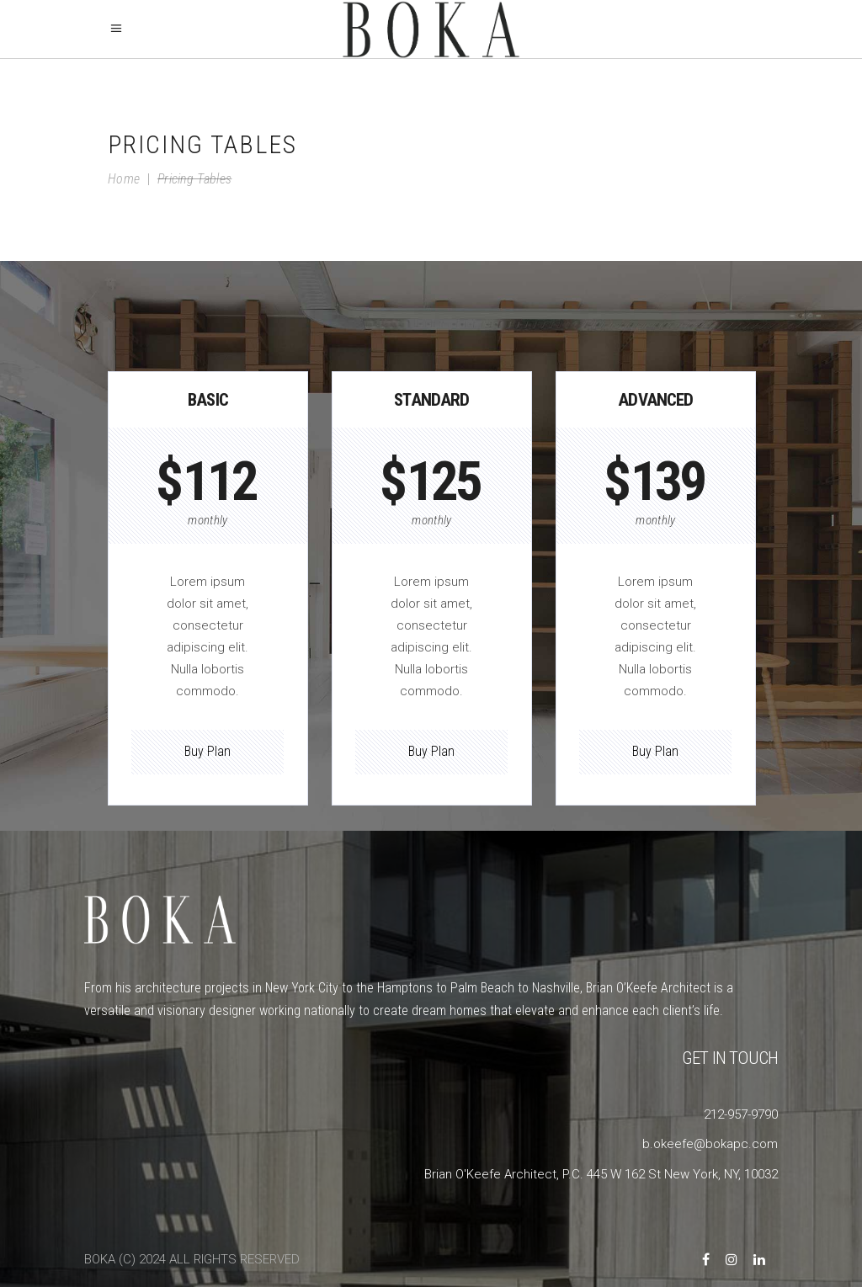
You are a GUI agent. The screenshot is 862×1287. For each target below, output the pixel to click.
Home (124, 179)
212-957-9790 (741, 1114)
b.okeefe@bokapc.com (710, 1143)
